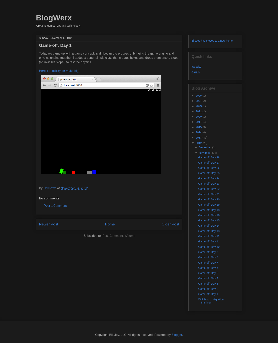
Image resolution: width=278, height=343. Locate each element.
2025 (199, 95)
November (205, 152)
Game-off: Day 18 (209, 210)
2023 (199, 106)
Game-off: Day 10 (209, 246)
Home (110, 224)
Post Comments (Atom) (119, 235)
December (205, 147)
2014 (199, 132)
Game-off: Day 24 (209, 178)
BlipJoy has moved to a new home (212, 40)
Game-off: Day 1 (208, 294)
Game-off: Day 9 (208, 252)
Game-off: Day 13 (209, 231)
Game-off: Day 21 (209, 194)
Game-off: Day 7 (208, 262)
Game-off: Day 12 (209, 236)
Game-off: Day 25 (209, 173)
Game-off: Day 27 (209, 162)
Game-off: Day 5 (208, 273)
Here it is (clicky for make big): (59, 70)
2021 (199, 111)
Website (196, 66)
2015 (199, 127)
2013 (199, 137)
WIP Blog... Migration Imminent (211, 301)
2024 (199, 100)
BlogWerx (54, 17)
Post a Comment (55, 205)
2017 (199, 121)
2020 (199, 116)
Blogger (176, 334)
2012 (199, 143)
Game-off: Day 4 (208, 278)
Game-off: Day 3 (208, 283)
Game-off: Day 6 (208, 267)
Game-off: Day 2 (208, 288)
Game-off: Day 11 (209, 241)
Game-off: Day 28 (209, 157)
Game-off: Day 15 (209, 220)
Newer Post (48, 224)
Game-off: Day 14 (209, 225)
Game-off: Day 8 (208, 257)
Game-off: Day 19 (209, 204)
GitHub (196, 72)
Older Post (170, 224)
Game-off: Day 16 (209, 215)
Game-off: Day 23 (209, 183)
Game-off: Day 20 (209, 199)
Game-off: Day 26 (209, 167)
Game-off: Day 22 (209, 188)
